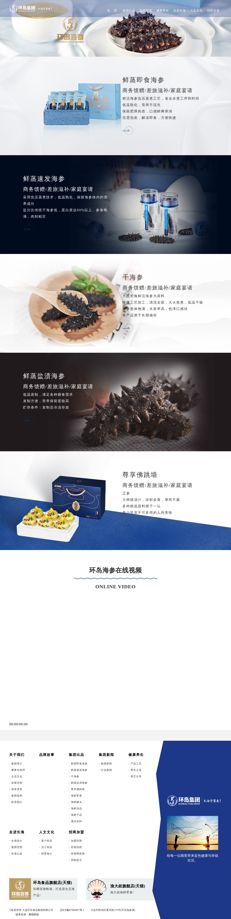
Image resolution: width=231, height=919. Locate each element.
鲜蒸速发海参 (79, 770)
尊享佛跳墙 (78, 789)
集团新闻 (146, 10)
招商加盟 (213, 10)
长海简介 (16, 840)
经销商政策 (78, 853)
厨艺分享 (136, 776)
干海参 (75, 776)
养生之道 (136, 770)
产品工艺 (136, 763)
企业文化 (16, 776)
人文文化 (196, 10)
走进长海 (179, 10)
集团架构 (16, 795)
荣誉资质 (16, 789)
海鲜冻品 (76, 808)
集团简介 (16, 763)
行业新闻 (106, 770)
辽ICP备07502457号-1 (72, 910)
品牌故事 (46, 755)
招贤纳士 (46, 853)
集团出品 (129, 10)
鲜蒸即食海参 (79, 763)
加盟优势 (76, 840)
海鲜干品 (76, 814)
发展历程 (16, 782)
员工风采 (46, 847)
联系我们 (16, 802)
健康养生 (162, 10)
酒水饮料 (76, 821)
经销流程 (76, 847)
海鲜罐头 (76, 802)
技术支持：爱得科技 (27, 914)
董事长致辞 (18, 770)
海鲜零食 (76, 795)
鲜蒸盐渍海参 (79, 782)
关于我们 (17, 755)
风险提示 (76, 860)
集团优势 (16, 847)
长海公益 (16, 853)
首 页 (112, 10)
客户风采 (46, 840)
